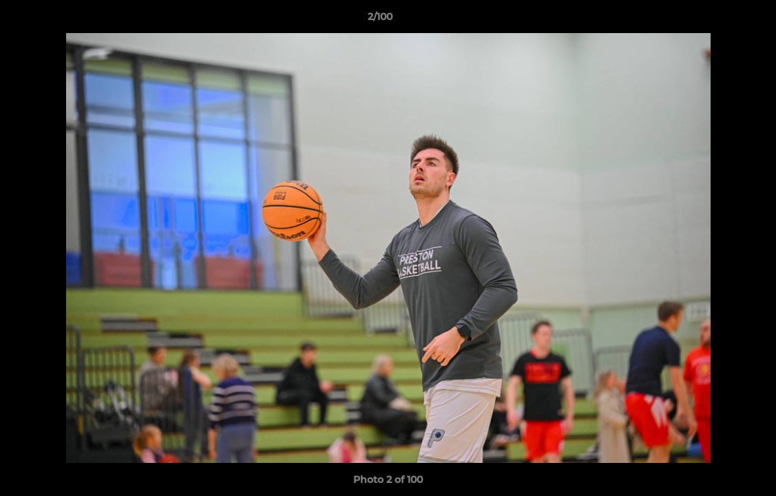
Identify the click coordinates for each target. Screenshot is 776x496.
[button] (718, 20)
